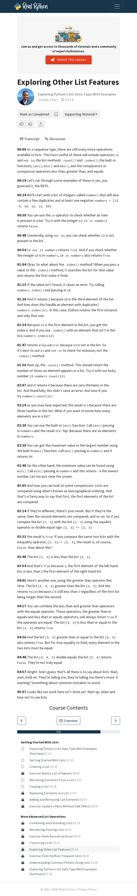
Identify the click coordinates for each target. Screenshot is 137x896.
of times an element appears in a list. (57, 370)
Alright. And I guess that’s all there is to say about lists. (68, 671)
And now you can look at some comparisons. (60, 485)
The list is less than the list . (59, 556)
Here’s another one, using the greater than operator (66, 580)
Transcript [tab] (30, 138)
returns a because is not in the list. (64, 345)
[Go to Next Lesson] (115, 721)
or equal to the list (96, 637)
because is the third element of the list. (82, 299)
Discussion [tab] (55, 138)
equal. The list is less (65, 622)
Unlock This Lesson (68, 59)
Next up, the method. (50, 365)
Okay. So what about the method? (60, 264)
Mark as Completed (34, 114)
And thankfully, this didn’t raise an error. (53, 390)
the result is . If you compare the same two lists (66, 536)
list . (89, 585)
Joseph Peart (48, 99)
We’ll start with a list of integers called (63, 195)
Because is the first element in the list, (58, 324)
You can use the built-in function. (56, 425)
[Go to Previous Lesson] (21, 721)
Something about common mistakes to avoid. (66, 682)
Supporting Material (80, 114)
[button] (21, 124)
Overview (68, 720)
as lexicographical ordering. (84, 491)
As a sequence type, (42, 149)
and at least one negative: (74, 200)
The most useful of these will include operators (81, 154)
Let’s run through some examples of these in (60, 180)
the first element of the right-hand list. (72, 571)
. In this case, (42, 310)
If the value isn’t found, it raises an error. (57, 284)
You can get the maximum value (51, 445)
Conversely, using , (46, 235)
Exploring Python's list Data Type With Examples (77, 94)
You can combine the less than (49, 606)
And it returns (38, 299)
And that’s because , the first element (60, 565)
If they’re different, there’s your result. (56, 511)
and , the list (31, 160)
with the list (69, 521)
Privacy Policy (87, 889)
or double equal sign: (61, 527)
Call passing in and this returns (64, 471)
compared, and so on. (89, 516)
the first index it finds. (52, 275)
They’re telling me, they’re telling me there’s (71, 677)
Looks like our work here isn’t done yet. (57, 691)
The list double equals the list (57, 657)
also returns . (85, 255)
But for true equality (60, 642)
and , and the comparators (77, 166)
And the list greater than (51, 637)
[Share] (40, 124)
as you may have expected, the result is (58, 405)
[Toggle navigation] (117, 6)
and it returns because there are (52, 385)
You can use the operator (48, 215)
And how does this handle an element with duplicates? (58, 304)
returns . (52, 250)
